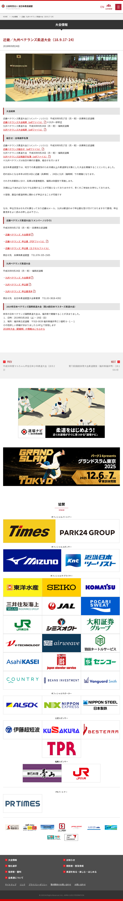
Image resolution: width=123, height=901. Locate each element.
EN (102, 7)
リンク (22, 884)
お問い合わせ (80, 884)
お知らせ (70, 860)
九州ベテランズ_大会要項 (17, 277)
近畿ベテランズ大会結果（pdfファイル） (23, 122)
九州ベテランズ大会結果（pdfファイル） (23, 129)
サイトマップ (10, 884)
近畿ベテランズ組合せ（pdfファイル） (22, 149)
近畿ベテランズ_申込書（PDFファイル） (25, 241)
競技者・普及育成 (75, 866)
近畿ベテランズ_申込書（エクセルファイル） (27, 248)
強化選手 (12, 866)
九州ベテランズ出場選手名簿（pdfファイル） (25, 156)
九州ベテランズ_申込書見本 (19, 291)
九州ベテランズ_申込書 (16, 284)
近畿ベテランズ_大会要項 (17, 234)
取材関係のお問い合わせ (61, 884)
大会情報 (12, 860)
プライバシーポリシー (38, 884)
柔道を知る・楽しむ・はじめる (81, 872)
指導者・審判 (14, 872)
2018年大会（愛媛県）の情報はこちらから (24, 328)
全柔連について (15, 878)
